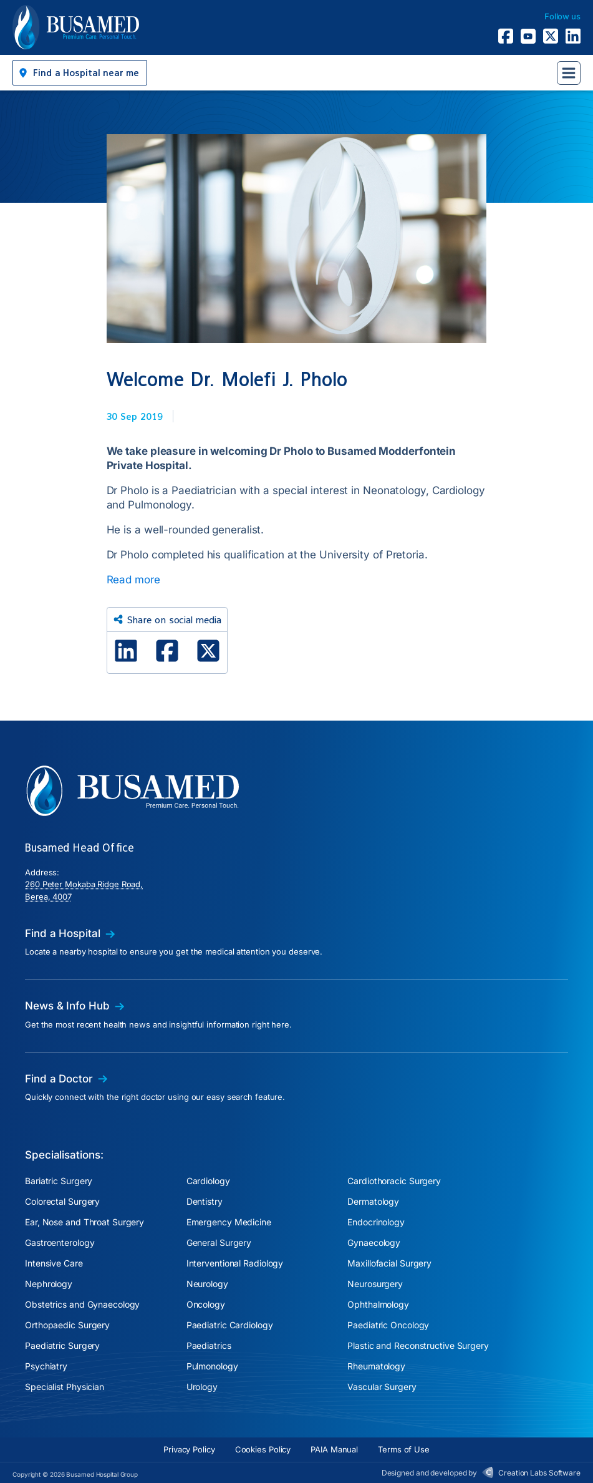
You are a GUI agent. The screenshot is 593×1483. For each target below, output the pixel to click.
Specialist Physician (64, 1386)
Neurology (207, 1283)
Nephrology (48, 1283)
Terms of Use (404, 1449)
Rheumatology (376, 1366)
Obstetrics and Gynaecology (82, 1304)
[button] (79, 72)
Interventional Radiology (235, 1263)
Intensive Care (54, 1263)
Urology (202, 1386)
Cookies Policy (263, 1449)
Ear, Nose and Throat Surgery (84, 1222)
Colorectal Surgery (62, 1201)
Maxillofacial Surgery (389, 1263)
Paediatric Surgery (62, 1345)
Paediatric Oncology (388, 1325)
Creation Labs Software (539, 1472)
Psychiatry (46, 1366)
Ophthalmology (378, 1304)
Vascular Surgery (381, 1386)
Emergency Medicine (228, 1222)
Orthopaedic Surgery (67, 1325)
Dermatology (373, 1201)
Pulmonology (212, 1366)
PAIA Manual (334, 1449)
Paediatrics (208, 1345)
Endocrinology (376, 1222)
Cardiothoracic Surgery (394, 1180)
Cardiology (208, 1180)
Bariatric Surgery (58, 1180)
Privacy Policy (189, 1449)
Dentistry (204, 1201)
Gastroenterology (59, 1242)
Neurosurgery (375, 1283)
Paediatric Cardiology (229, 1325)
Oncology (205, 1304)
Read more (133, 579)
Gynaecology (373, 1242)
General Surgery (219, 1242)
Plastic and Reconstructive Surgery (418, 1345)
